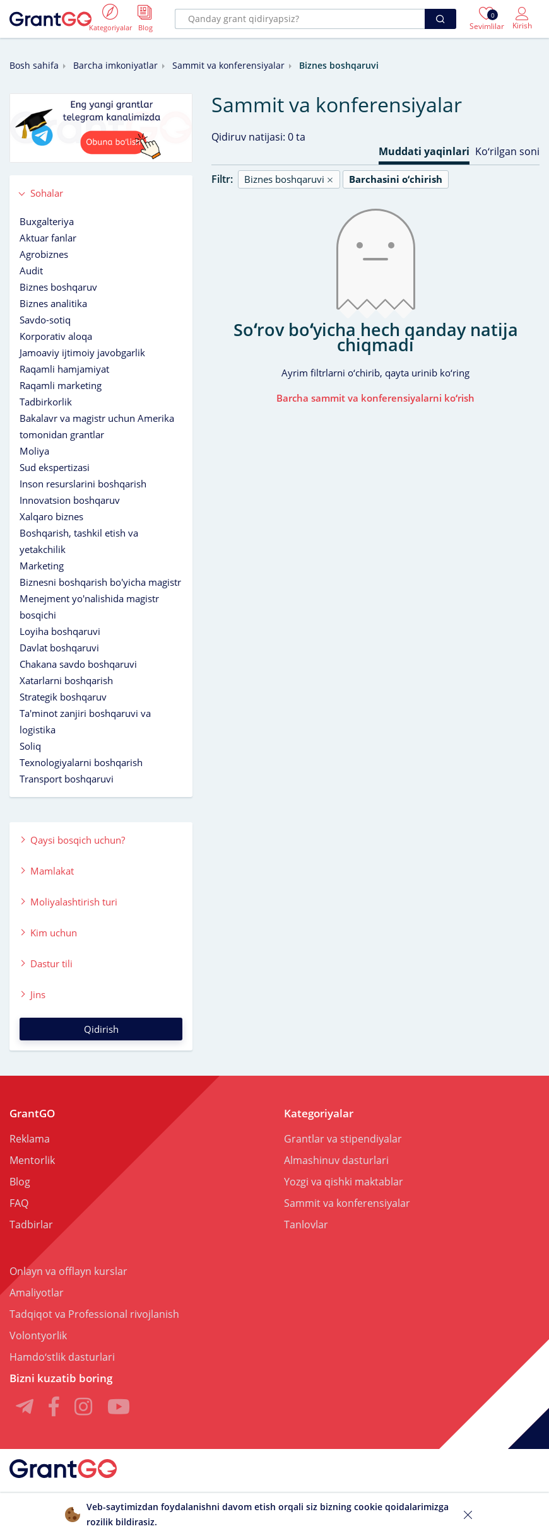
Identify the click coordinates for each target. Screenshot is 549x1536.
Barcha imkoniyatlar (115, 65)
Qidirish (101, 1029)
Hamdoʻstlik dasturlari (62, 1357)
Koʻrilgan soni (507, 151)
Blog (19, 1182)
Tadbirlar (31, 1224)
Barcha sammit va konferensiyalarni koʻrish (375, 398)
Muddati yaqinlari (424, 151)
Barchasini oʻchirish (395, 179)
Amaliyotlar (36, 1293)
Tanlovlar (306, 1224)
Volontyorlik (38, 1335)
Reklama (29, 1139)
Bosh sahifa (34, 65)
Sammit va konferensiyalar (228, 65)
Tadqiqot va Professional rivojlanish (94, 1314)
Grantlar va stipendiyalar (343, 1139)
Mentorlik (32, 1160)
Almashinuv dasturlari (336, 1160)
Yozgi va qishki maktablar (343, 1182)
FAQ (18, 1203)
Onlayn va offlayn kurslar (68, 1271)
